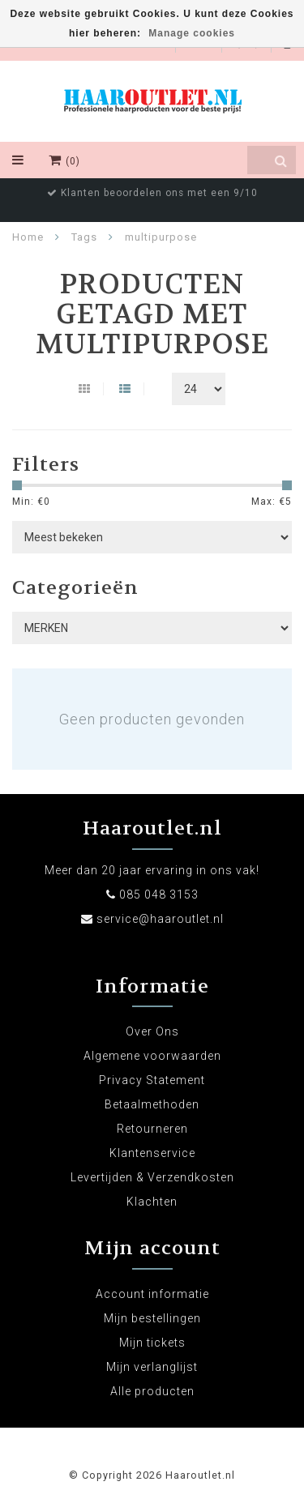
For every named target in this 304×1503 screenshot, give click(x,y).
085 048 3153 (159, 894)
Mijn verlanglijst (152, 1366)
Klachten (152, 1201)
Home (28, 237)
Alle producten (152, 1391)
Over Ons (152, 1031)
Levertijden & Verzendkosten (152, 1177)
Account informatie (152, 1293)
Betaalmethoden (152, 1104)
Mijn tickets (152, 1342)
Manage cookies (191, 33)
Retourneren (152, 1128)
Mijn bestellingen (152, 1318)
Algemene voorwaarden (152, 1055)
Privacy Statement (152, 1080)
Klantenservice (152, 1152)
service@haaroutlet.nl (160, 918)
